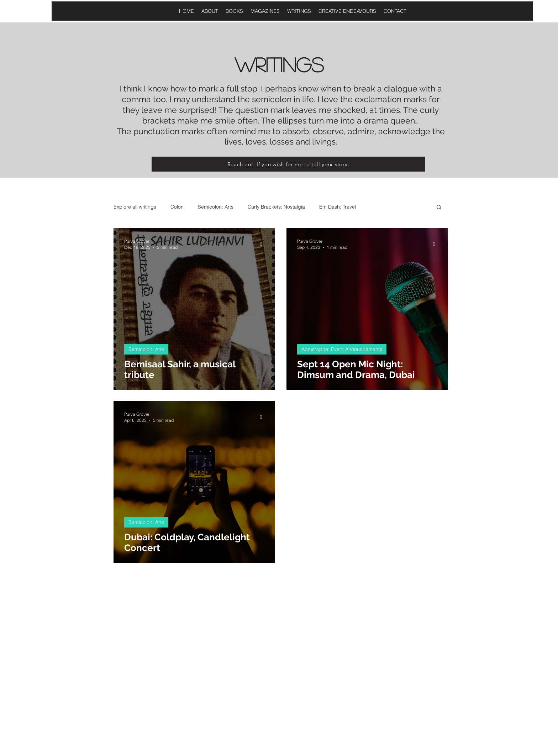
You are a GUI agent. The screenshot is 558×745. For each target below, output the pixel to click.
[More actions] (263, 244)
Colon (177, 207)
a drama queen (385, 120)
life (307, 99)
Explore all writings (135, 207)
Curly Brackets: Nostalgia (276, 207)
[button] (439, 207)
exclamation (377, 99)
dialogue (399, 88)
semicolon (270, 99)
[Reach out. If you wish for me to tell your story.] (288, 164)
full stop (241, 88)
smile (224, 120)
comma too (144, 99)
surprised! (197, 110)
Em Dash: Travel (337, 207)
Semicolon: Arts (215, 207)
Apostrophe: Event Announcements (341, 349)
